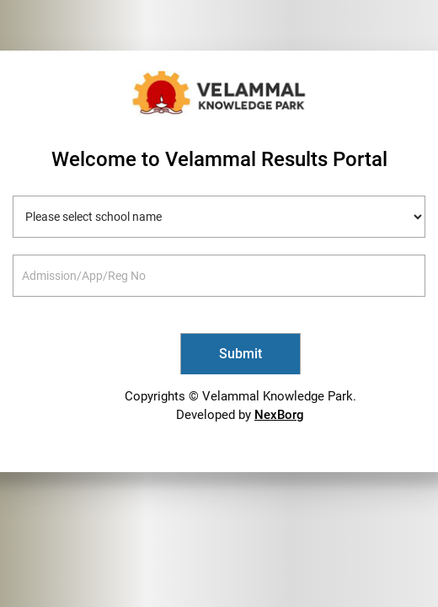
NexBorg (279, 414)
